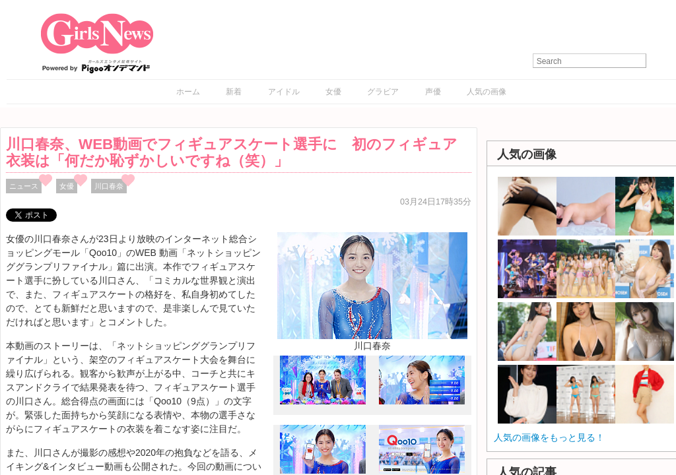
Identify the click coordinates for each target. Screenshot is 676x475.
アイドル (284, 91)
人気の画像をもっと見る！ (549, 437)
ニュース (23, 186)
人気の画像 (486, 91)
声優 (433, 91)
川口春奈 (108, 186)
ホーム (188, 91)
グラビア (383, 91)
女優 (333, 91)
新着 (234, 91)
